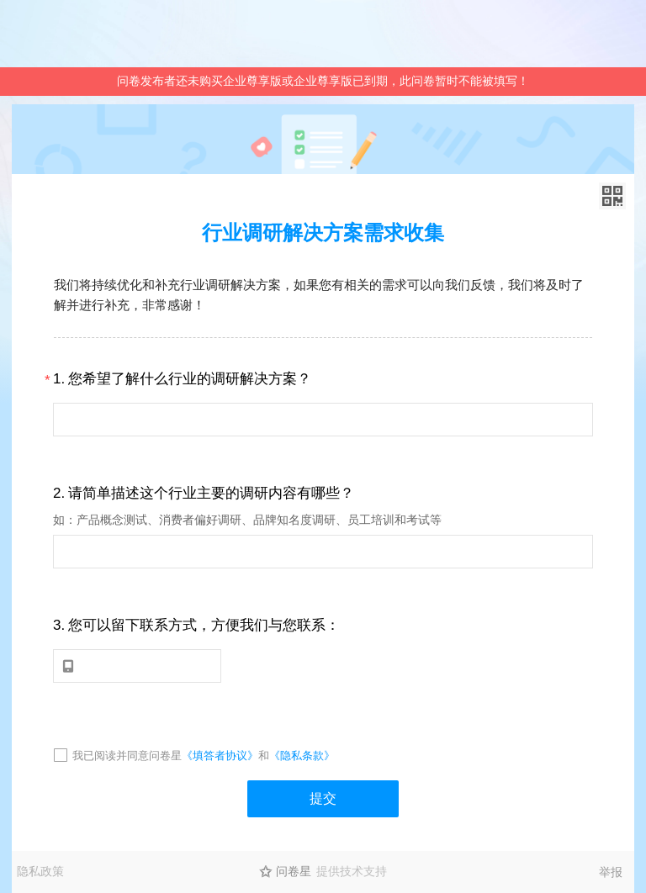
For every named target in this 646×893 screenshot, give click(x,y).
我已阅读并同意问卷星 (127, 755)
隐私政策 (40, 871)
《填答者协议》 (220, 755)
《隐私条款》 (302, 755)
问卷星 (293, 871)
